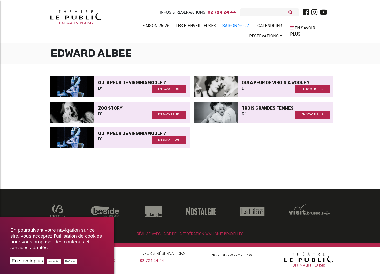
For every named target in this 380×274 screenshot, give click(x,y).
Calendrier (269, 26)
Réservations (264, 36)
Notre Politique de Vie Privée (232, 257)
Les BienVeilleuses (196, 26)
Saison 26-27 (235, 26)
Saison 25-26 (156, 26)
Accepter (53, 261)
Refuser (70, 261)
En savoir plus (27, 260)
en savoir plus (168, 91)
